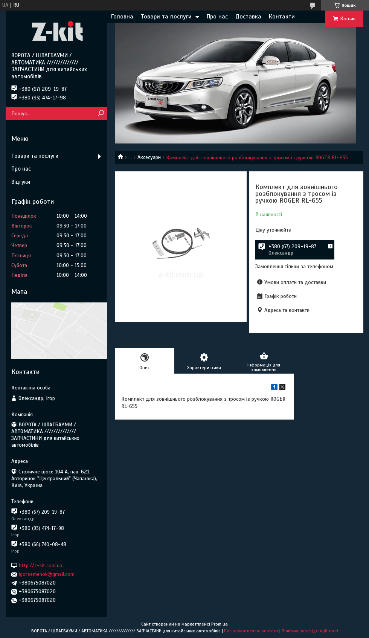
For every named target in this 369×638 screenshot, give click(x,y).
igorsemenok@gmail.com (47, 574)
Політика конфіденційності (310, 630)
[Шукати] (100, 113)
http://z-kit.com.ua (40, 565)
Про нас (217, 16)
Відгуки (20, 182)
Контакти (282, 16)
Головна (122, 16)
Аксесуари (149, 157)
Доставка (248, 16)
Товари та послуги (166, 16)
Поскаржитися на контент (251, 630)
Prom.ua (219, 624)
